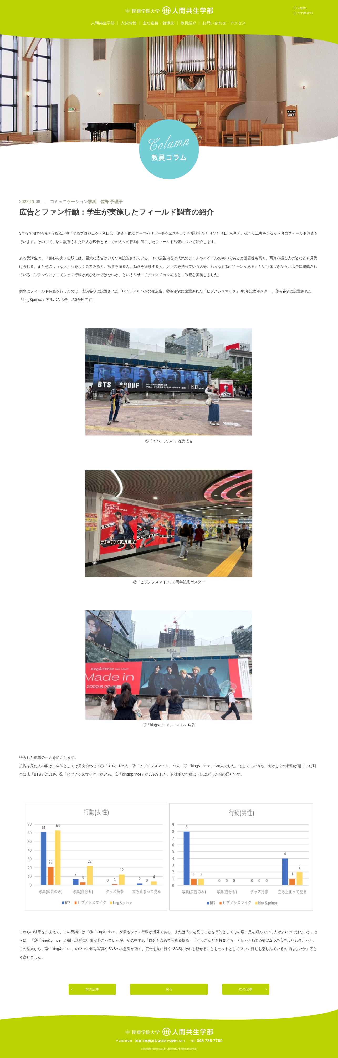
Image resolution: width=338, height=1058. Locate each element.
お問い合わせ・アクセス (224, 23)
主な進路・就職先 (158, 23)
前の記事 (92, 989)
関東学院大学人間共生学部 (169, 10)
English (302, 8)
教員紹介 (188, 23)
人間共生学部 (103, 23)
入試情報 (128, 23)
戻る (169, 989)
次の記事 (246, 989)
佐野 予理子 (111, 201)
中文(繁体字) (305, 13)
